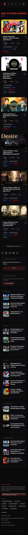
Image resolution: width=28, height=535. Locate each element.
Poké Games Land (12, 506)
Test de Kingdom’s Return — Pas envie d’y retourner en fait (17, 339)
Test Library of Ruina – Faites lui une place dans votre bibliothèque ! (10, 75)
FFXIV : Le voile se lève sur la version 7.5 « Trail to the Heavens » (17, 417)
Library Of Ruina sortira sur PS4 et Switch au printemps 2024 (10, 223)
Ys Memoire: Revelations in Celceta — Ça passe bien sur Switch (17, 348)
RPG (15, 49)
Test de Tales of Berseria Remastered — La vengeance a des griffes (17, 451)
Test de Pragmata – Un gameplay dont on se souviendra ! (16, 330)
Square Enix (8, 403)
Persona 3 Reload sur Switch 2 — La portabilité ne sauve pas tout (17, 373)
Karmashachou (5, 508)
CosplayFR (4, 503)
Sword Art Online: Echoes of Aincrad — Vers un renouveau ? (17, 304)
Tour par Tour (11, 92)
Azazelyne (4, 506)
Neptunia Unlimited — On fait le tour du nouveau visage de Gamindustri (17, 296)
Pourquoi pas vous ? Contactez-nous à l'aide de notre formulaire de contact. (13, 494)
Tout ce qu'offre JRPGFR (8, 525)
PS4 (5, 49)
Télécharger (8, 283)
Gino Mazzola (17, 501)
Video (5, 165)
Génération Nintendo (13, 503)
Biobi (12, 43)
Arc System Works (8, 85)
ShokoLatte (22, 503)
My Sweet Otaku (22, 506)
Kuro (12, 228)
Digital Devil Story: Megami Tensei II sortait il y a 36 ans (17, 365)
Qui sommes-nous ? (6, 522)
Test (5, 92)
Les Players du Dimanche (7, 501)
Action (5, 161)
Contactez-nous (5, 515)
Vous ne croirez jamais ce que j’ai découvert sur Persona (17, 382)
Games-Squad (13, 508)
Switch (6, 51)
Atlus (6, 360)
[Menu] (23, 4)
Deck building (7, 87)
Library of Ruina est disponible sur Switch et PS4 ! (10, 115)
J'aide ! (14, 267)
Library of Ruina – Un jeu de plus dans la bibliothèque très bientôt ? (11, 152)
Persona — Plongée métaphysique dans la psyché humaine (16, 391)
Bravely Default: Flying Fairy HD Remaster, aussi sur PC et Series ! (17, 425)
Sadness (13, 194)
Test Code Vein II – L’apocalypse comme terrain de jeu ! (16, 460)
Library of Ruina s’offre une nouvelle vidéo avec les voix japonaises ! (11, 189)
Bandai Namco (8, 437)
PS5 (10, 49)
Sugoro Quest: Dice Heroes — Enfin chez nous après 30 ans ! (11, 38)
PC (14, 87)
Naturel (12, 157)
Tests (6, 325)
